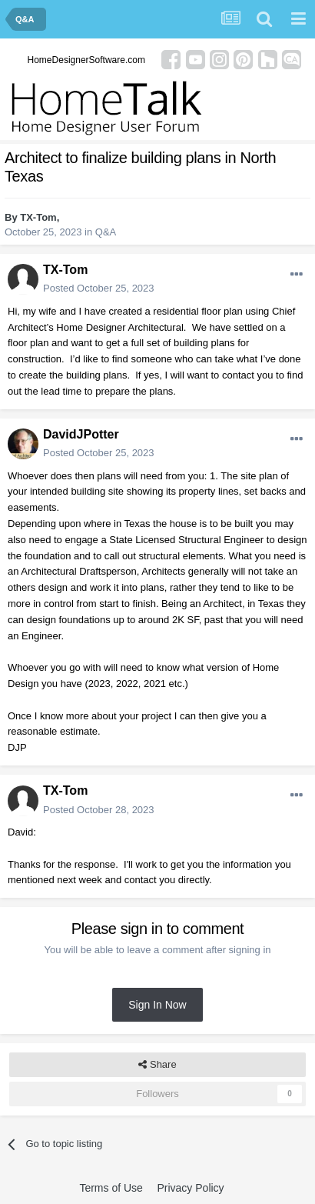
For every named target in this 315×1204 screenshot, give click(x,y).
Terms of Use (110, 1188)
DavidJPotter (81, 434)
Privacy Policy (190, 1188)
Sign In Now (157, 1005)
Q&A (105, 232)
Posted (98, 288)
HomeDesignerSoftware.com (86, 60)
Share (157, 1064)
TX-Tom (38, 217)
